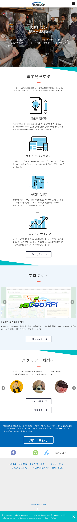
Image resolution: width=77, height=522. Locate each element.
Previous (3, 387)
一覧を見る (37, 410)
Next (73, 387)
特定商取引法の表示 (41, 468)
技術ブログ (60, 453)
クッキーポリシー (58, 464)
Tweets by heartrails (38, 505)
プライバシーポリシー (39, 464)
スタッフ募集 (37, 401)
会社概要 (12, 464)
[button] (6, 37)
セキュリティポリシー (21, 468)
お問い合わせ (38, 440)
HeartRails (38, 4)
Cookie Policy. (50, 518)
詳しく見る (37, 254)
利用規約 (23, 464)
